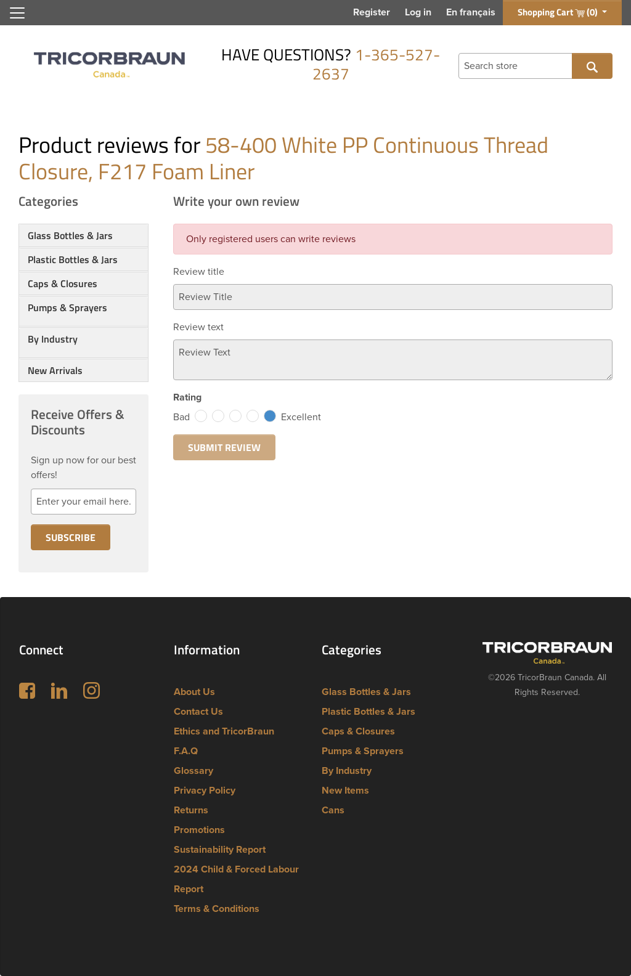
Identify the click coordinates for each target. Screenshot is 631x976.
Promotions (199, 830)
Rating (187, 397)
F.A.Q (186, 751)
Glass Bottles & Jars (70, 235)
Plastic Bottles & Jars (73, 259)
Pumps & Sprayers (67, 307)
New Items (345, 790)
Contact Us (198, 712)
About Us (194, 692)
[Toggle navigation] (17, 13)
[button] (83, 322)
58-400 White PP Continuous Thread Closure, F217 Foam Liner (283, 158)
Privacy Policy (204, 790)
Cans (333, 810)
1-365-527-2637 (376, 64)
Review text (198, 327)
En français (470, 12)
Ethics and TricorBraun (224, 731)
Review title (198, 272)
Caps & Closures (62, 283)
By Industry (53, 338)
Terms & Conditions (216, 909)
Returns (191, 810)
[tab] (83, 235)
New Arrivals (55, 370)
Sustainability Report (220, 850)
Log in (418, 12)
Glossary (193, 771)
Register (371, 12)
